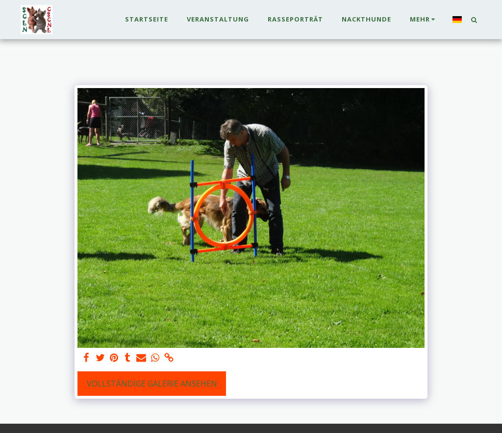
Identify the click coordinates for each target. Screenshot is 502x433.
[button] (474, 19)
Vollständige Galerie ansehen (152, 383)
